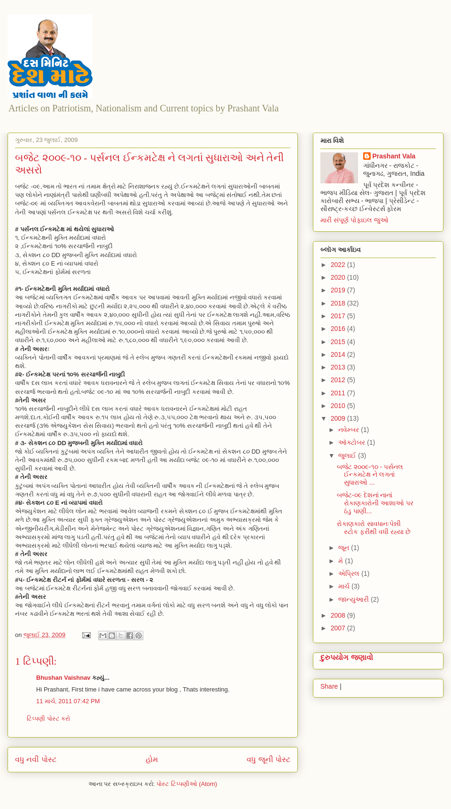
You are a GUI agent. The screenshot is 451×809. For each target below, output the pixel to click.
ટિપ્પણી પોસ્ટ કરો (48, 718)
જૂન (344, 547)
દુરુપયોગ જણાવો (346, 657)
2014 (339, 354)
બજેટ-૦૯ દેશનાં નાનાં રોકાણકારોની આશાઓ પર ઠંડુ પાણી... (375, 503)
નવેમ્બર (349, 429)
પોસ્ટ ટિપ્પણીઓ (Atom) (186, 783)
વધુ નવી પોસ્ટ (35, 759)
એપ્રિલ (349, 573)
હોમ (152, 759)
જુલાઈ (348, 455)
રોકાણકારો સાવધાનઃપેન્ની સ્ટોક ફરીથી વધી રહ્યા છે (374, 527)
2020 (339, 277)
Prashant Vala (394, 156)
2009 (339, 418)
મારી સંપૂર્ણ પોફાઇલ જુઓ (354, 220)
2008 (339, 615)
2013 (339, 367)
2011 (339, 393)
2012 (339, 380)
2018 (339, 303)
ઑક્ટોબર (352, 442)
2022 (339, 264)
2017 (339, 316)
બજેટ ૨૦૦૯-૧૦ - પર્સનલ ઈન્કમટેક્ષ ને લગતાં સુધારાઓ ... (370, 475)
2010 (339, 405)
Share (329, 686)
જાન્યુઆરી (354, 599)
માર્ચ (344, 586)
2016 (339, 328)
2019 (339, 290)
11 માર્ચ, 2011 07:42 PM (68, 701)
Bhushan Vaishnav (63, 677)
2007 (339, 628)
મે (341, 561)
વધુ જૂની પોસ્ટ (268, 759)
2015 (339, 342)
